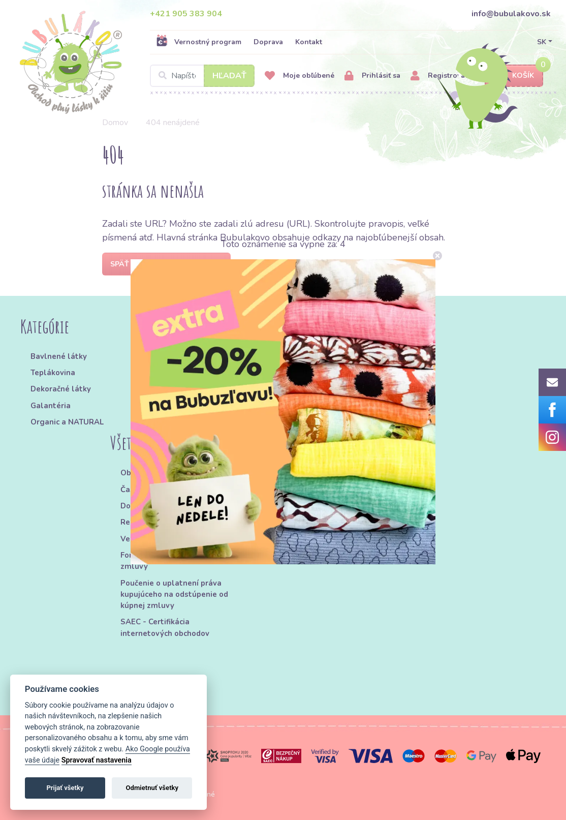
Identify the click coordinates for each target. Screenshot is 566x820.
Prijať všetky (64, 788)
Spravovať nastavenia (96, 760)
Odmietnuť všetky (152, 788)
